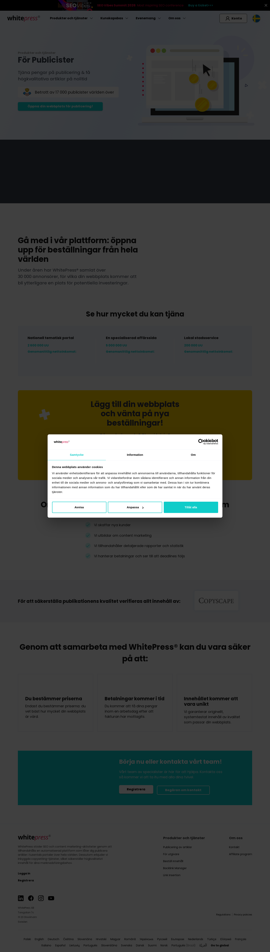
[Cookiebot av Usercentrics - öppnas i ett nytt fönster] (201, 442)
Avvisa (79, 507)
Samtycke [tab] (77, 454)
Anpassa (135, 507)
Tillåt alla (191, 507)
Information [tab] (135, 454)
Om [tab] (193, 454)
